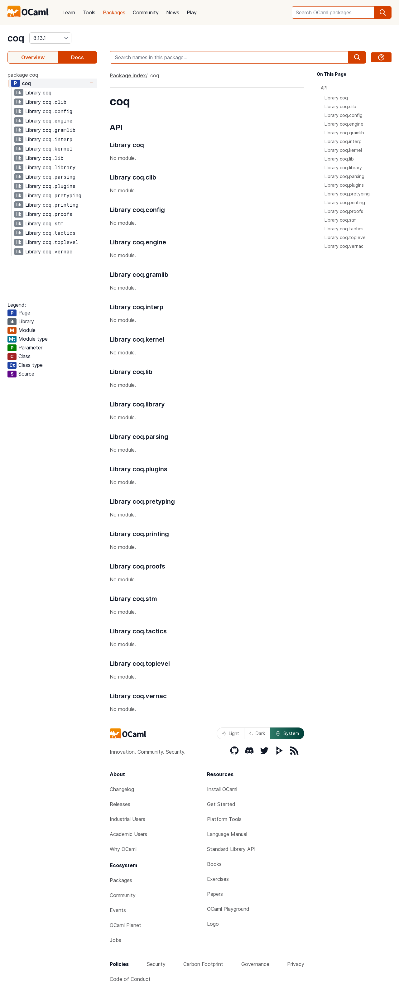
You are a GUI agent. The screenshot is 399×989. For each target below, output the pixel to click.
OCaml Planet (125, 925)
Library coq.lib (339, 158)
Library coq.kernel (343, 150)
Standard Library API (231, 849)
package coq (22, 75)
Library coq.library (343, 167)
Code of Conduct (130, 979)
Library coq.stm (340, 220)
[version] (50, 38)
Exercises (218, 879)
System (287, 733)
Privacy (295, 964)
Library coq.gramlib (344, 132)
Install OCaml (222, 789)
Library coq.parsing (344, 176)
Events (118, 910)
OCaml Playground (228, 909)
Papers (215, 894)
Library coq (336, 97)
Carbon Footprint (203, 964)
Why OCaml (123, 849)
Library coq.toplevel (345, 237)
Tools (89, 12)
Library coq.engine (343, 124)
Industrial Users (127, 819)
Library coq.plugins (344, 185)
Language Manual (227, 834)
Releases (120, 804)
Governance (255, 964)
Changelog (122, 789)
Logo (213, 924)
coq (15, 38)
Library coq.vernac (343, 246)
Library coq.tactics (343, 228)
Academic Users (128, 834)
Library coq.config (343, 115)
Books (214, 864)
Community (146, 12)
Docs (77, 57)
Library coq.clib (340, 106)
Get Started (221, 804)
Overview (33, 57)
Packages (114, 12)
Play (192, 12)
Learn (68, 12)
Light (230, 733)
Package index (128, 75)
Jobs (115, 940)
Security (156, 964)
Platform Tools (224, 819)
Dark (257, 733)
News (172, 12)
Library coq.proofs (343, 211)
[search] (383, 12)
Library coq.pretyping (347, 193)
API (324, 87)
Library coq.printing (344, 202)
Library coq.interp (343, 141)
